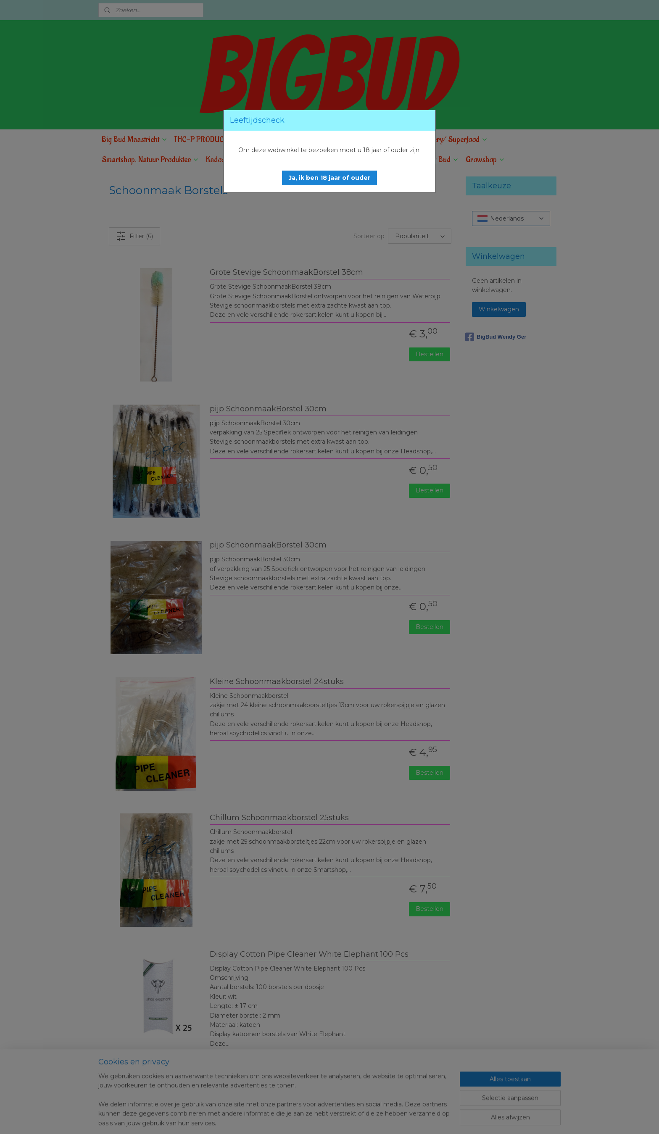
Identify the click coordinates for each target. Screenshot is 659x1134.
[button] (329, 178)
